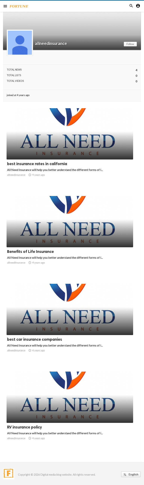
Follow (130, 43)
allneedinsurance (51, 43)
